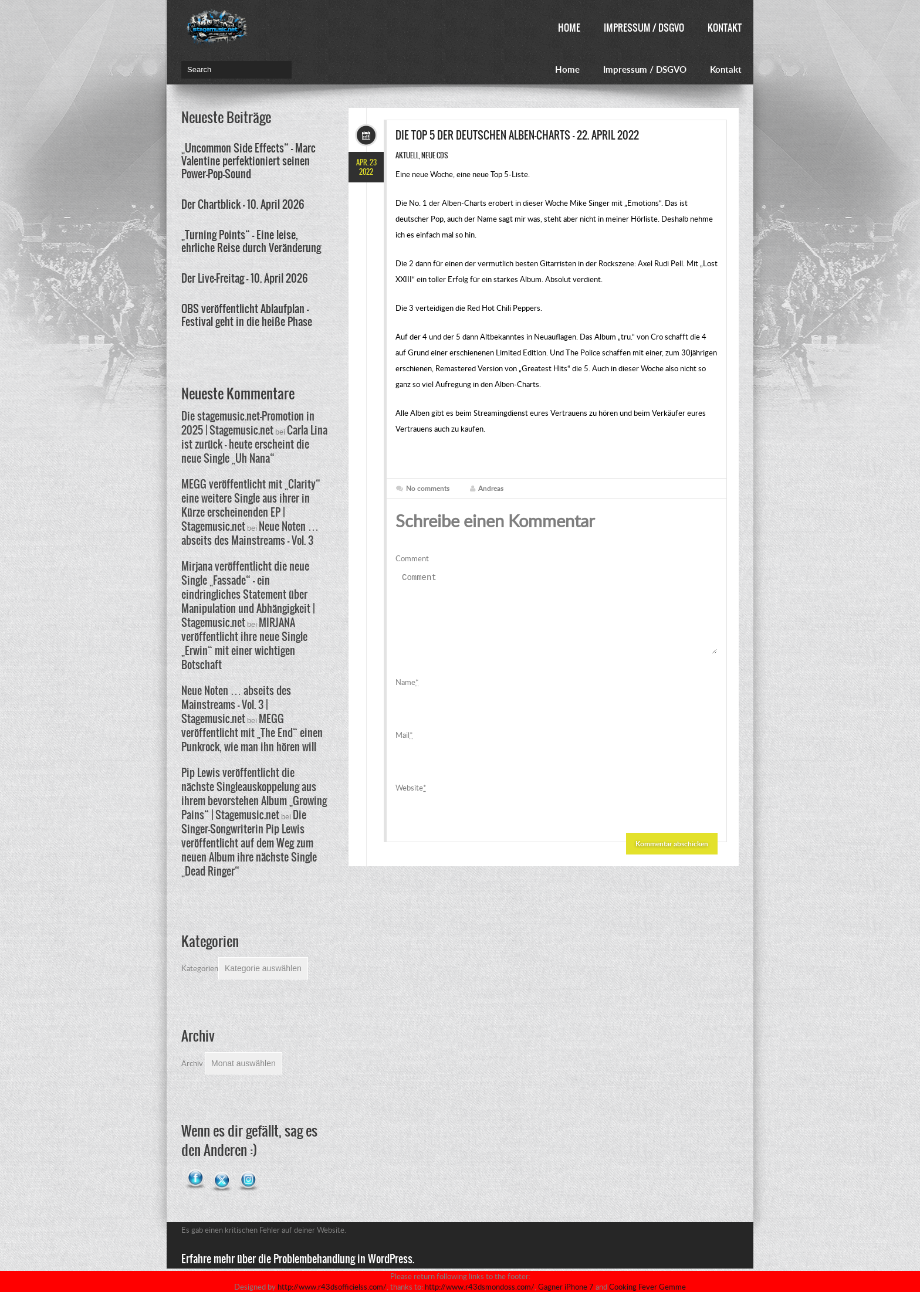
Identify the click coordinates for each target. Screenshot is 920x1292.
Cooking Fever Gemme (647, 1286)
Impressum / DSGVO (644, 28)
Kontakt (725, 28)
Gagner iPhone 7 (566, 1286)
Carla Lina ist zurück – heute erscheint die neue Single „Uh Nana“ (254, 444)
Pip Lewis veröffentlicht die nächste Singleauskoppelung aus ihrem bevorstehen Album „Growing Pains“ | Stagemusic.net (254, 794)
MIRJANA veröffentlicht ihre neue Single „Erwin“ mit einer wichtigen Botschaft (244, 644)
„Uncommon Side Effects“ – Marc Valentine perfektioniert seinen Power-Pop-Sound (248, 161)
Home (569, 28)
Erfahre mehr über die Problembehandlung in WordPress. (297, 1259)
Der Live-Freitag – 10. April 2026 (244, 278)
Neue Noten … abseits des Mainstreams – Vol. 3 (250, 533)
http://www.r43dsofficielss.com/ (332, 1286)
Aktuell (407, 155)
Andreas (490, 488)
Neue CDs (434, 155)
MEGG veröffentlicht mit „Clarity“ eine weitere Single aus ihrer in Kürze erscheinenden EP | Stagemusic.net (250, 505)
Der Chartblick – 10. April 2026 (243, 204)
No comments (427, 488)
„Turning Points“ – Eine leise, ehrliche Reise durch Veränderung (251, 241)
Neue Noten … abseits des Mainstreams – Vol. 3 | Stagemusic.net (236, 705)
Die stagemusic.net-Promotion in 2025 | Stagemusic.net (247, 423)
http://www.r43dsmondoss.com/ (480, 1286)
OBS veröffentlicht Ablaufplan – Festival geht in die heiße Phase (246, 315)
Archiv (192, 1063)
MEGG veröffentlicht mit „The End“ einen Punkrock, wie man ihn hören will (252, 733)
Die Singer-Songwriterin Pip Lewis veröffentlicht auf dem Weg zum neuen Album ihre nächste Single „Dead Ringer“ (249, 843)
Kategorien (199, 968)
